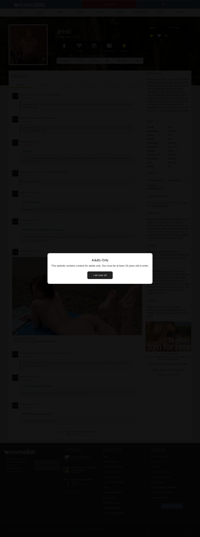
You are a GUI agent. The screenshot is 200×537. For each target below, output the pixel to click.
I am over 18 (100, 275)
